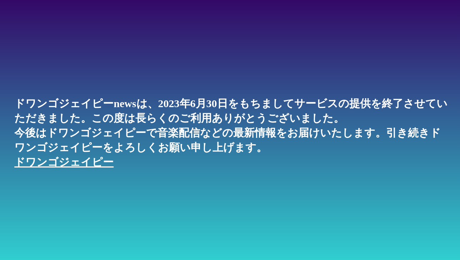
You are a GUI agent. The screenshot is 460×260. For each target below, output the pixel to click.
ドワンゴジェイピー (64, 162)
